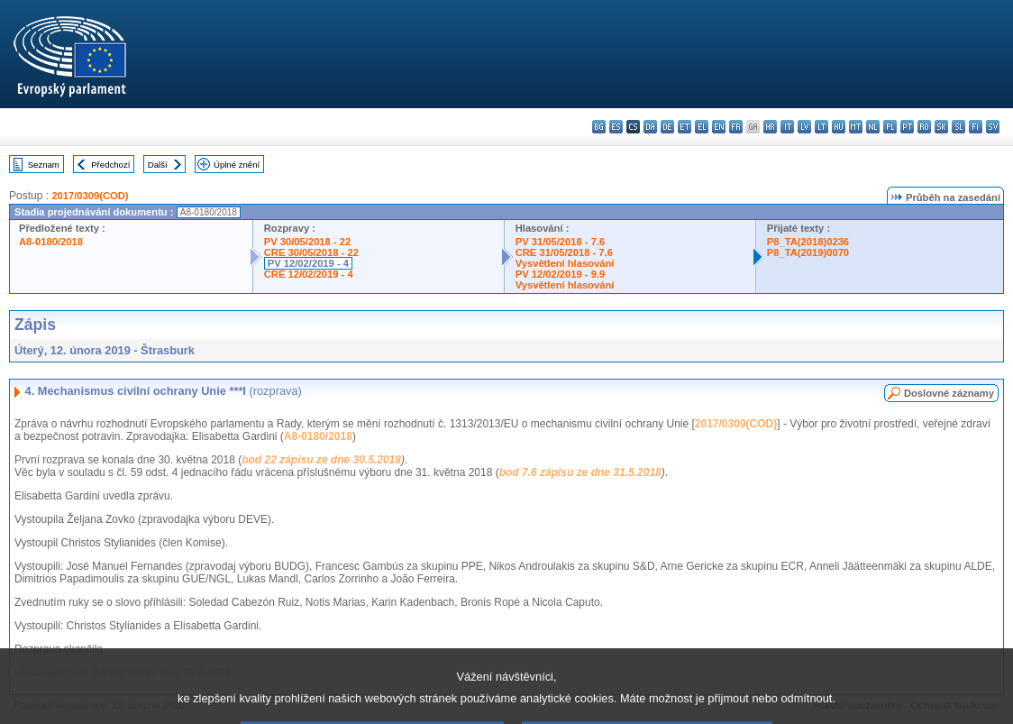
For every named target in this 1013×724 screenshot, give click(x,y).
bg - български (599, 126)
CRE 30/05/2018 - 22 (311, 252)
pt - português (907, 126)
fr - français (736, 126)
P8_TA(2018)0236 (808, 241)
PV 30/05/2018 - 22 (307, 241)
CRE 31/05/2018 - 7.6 (564, 252)
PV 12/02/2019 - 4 (308, 263)
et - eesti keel (684, 126)
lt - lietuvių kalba (821, 126)
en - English (719, 126)
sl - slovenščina (958, 126)
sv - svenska (992, 126)
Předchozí (110, 165)
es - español (616, 126)
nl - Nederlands (873, 126)
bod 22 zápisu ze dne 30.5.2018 (321, 460)
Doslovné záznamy (949, 393)
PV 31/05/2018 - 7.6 (561, 241)
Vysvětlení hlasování (565, 263)
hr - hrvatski (770, 126)
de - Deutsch (667, 126)
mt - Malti (855, 126)
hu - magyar (838, 126)
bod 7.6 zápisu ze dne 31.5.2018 (580, 472)
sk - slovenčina (941, 126)
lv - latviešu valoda (804, 126)
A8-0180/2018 (51, 241)
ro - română (924, 126)
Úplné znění (237, 165)
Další (158, 165)
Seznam (43, 165)
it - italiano (787, 126)
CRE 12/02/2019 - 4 (308, 274)
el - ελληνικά (701, 126)
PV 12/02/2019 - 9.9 (561, 274)
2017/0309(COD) (89, 195)
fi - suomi (975, 126)
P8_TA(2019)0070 (808, 252)
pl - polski (890, 126)
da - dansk (650, 126)
